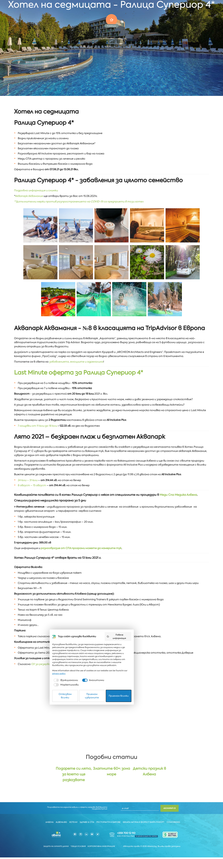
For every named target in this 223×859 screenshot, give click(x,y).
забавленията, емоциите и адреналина (76, 361)
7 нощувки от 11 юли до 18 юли (37, 424)
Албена (48, 824)
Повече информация (146, 804)
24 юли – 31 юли (28, 477)
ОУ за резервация (43, 661)
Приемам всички (144, 849)
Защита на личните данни (53, 848)
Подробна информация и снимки (36, 191)
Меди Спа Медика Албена (178, 492)
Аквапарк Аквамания (29, 196)
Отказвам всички (79, 849)
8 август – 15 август (32, 482)
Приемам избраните (111, 849)
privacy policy (145, 833)
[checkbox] (76, 840)
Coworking (175, 824)
